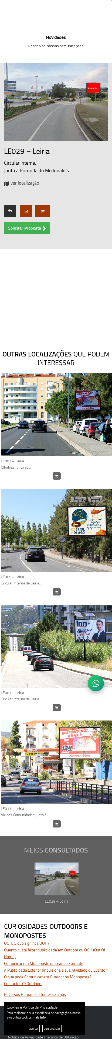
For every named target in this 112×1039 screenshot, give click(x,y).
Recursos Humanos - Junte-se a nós (35, 994)
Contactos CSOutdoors (23, 983)
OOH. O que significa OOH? (26, 943)
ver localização (25, 183)
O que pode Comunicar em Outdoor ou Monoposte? (47, 977)
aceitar (33, 1028)
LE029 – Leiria (57, 901)
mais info (39, 1017)
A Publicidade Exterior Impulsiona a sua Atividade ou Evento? (55, 970)
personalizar (52, 1028)
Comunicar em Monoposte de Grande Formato (43, 963)
